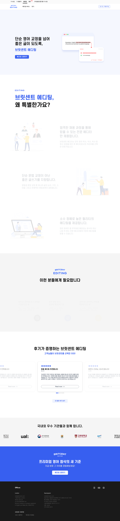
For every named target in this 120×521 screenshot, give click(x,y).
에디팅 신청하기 (22, 57)
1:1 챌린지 (19, 1)
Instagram (103, 487)
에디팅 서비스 (26, 6)
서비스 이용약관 (18, 515)
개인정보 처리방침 (30, 515)
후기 (33, 6)
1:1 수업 (12, 1)
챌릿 (30, 1)
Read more (58, 386)
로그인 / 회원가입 (104, 6)
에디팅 (25, 1)
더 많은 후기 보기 (60, 401)
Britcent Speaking (94, 487)
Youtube (99, 487)
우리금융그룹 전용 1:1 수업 (40, 1)
